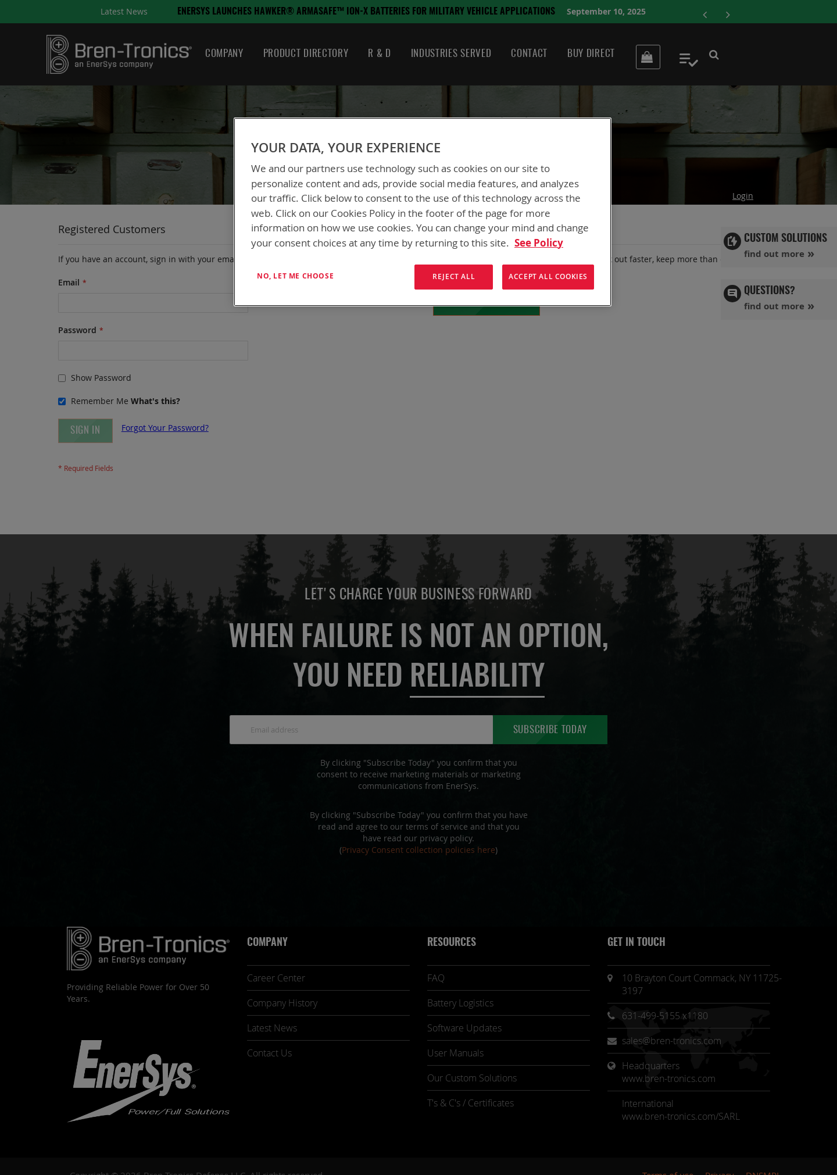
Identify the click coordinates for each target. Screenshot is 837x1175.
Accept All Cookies (548, 276)
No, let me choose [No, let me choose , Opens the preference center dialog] (295, 276)
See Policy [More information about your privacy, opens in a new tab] (538, 242)
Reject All (453, 276)
